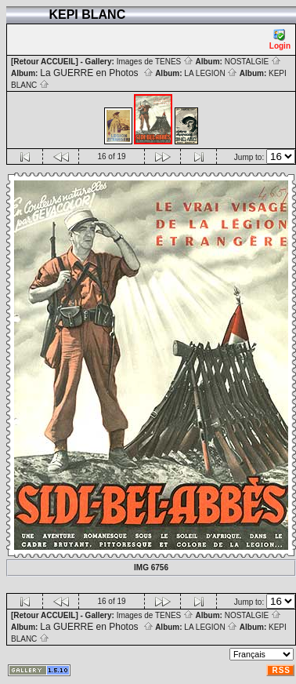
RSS (281, 670)
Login (280, 39)
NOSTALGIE (253, 61)
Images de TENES (155, 61)
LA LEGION (210, 73)
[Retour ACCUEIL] (44, 61)
